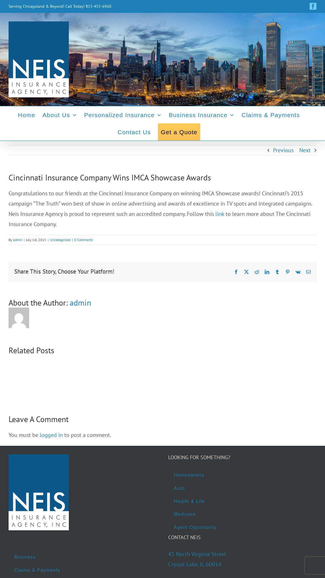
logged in (51, 435)
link (219, 214)
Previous (283, 150)
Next (305, 150)
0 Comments (83, 240)
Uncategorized (60, 240)
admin (17, 240)
